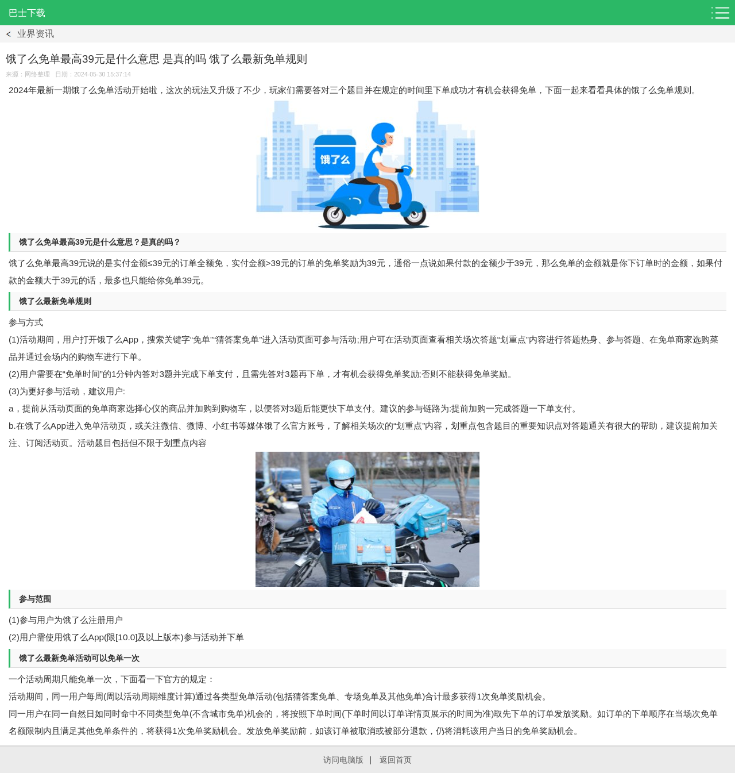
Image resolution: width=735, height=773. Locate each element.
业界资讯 (35, 34)
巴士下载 (27, 13)
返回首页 (396, 759)
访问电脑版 (343, 759)
